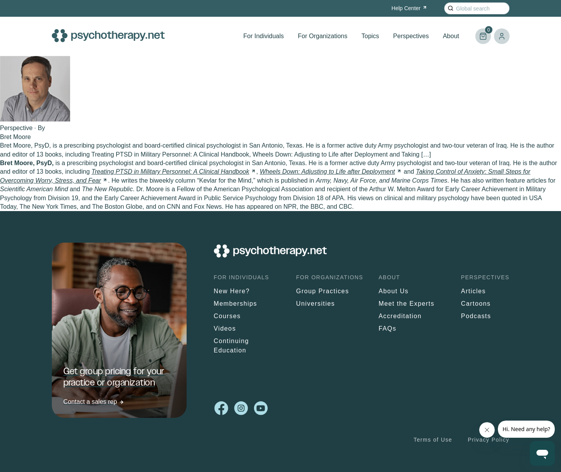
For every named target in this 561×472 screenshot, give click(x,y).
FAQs (388, 328)
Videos (225, 328)
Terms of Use (433, 440)
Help (410, 8)
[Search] (450, 8)
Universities (315, 303)
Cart (483, 32)
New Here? (232, 291)
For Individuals (263, 36)
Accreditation (400, 316)
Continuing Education (231, 346)
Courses (227, 316)
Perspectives (411, 36)
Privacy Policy (489, 440)
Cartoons (475, 303)
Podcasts (476, 316)
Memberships (235, 303)
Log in (502, 36)
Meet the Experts (406, 303)
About (451, 36)
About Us (394, 291)
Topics (370, 36)
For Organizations (323, 36)
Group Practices (322, 291)
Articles (473, 291)
